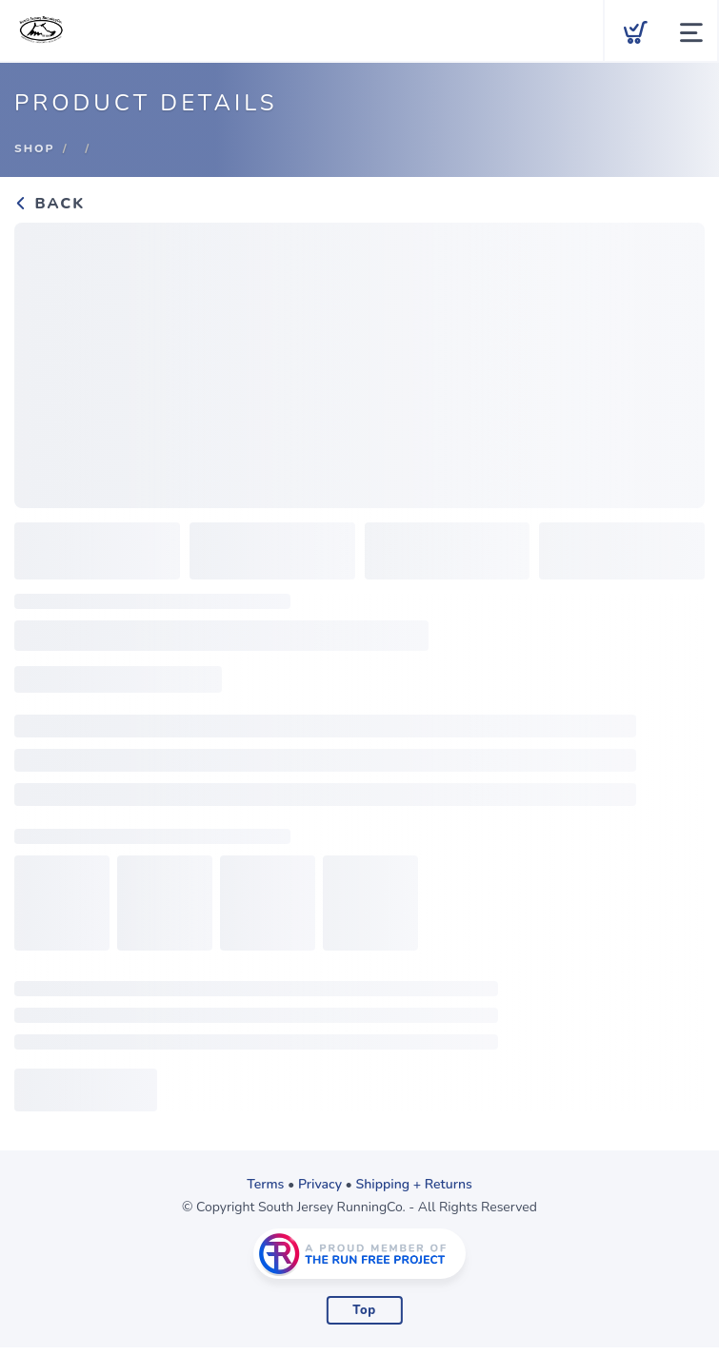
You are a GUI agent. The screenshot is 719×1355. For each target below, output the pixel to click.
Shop (34, 148)
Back (49, 203)
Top (363, 1310)
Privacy (320, 1184)
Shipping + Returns (414, 1184)
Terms (265, 1184)
